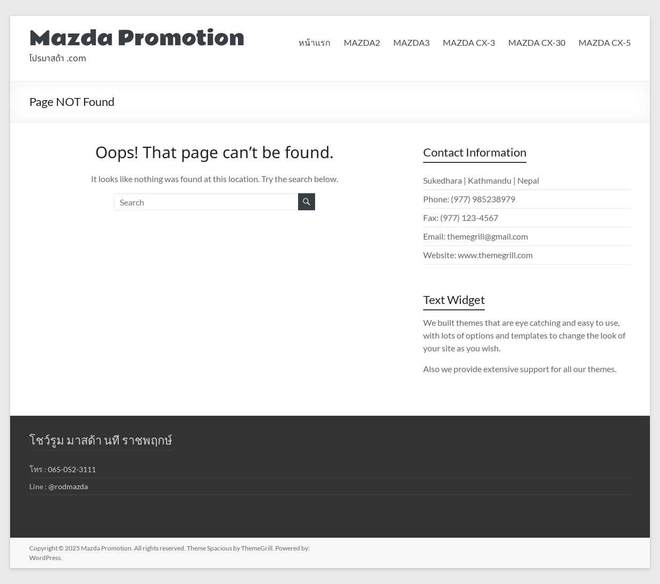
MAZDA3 (411, 42)
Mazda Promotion (137, 38)
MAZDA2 (362, 42)
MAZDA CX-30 (536, 42)
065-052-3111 (72, 469)
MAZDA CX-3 (469, 42)
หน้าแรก (315, 42)
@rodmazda (68, 486)
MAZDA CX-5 (605, 42)
